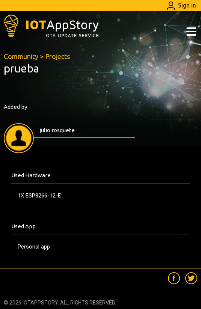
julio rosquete (57, 130)
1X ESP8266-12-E (39, 195)
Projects (57, 56)
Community (21, 56)
